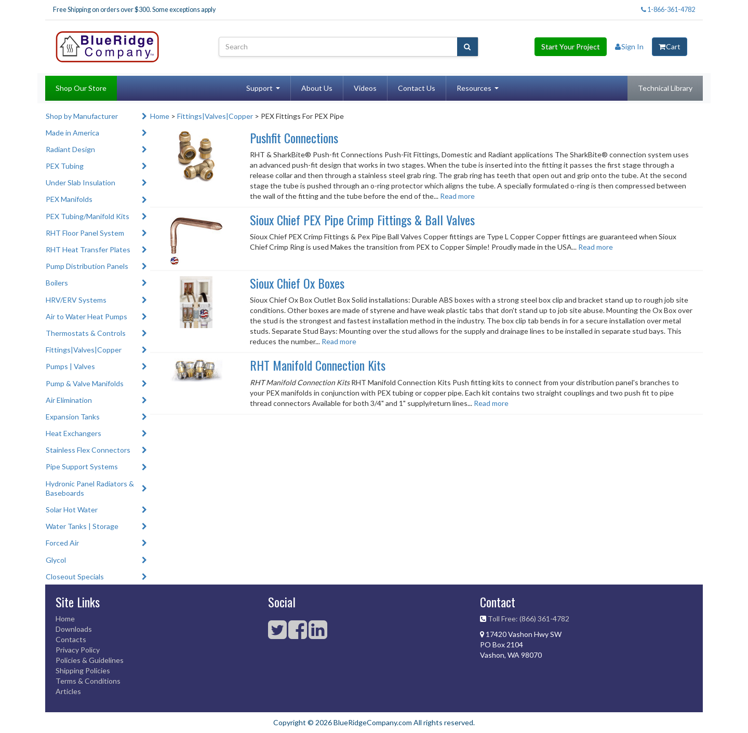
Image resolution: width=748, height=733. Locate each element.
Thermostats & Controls (86, 333)
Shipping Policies (83, 670)
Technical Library (665, 88)
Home (159, 116)
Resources (474, 88)
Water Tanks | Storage (82, 526)
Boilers (57, 282)
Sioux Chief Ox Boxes (297, 283)
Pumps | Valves (70, 366)
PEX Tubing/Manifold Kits (87, 216)
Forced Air (62, 542)
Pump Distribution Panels (87, 266)
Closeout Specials (75, 576)
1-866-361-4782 (668, 9)
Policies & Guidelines (90, 660)
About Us (316, 88)
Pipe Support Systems (82, 466)
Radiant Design (70, 149)
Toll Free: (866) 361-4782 (528, 618)
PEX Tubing (65, 165)
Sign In (629, 46)
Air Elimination (69, 400)
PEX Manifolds (69, 199)
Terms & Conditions (88, 680)
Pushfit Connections (294, 137)
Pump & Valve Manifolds (85, 383)
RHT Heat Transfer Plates (88, 249)
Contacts (71, 639)
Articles (68, 691)
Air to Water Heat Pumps (86, 316)
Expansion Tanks (73, 416)
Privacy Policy (78, 649)
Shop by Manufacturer (82, 116)
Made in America (72, 132)
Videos (365, 88)
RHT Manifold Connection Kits (317, 365)
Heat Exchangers (73, 433)
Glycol (56, 559)
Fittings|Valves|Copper (84, 349)
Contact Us (416, 88)
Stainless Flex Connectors (88, 449)
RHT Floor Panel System (85, 232)
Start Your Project (570, 46)
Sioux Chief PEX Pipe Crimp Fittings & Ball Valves (362, 219)
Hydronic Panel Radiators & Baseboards (90, 488)
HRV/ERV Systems (76, 299)
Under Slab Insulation (80, 182)
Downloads (74, 629)
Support (259, 88)
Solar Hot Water (72, 509)
